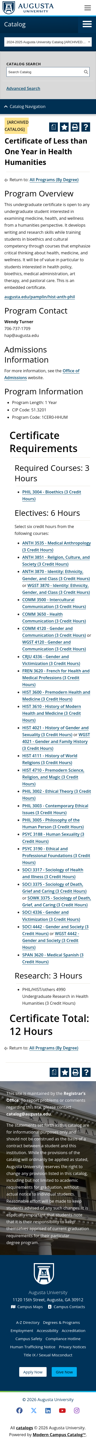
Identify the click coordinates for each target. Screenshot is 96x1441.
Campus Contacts (66, 1306)
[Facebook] (19, 1410)
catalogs (24, 1428)
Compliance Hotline (63, 1338)
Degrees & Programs (61, 1322)
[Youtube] (62, 1410)
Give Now (64, 1371)
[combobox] (48, 42)
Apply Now (32, 1371)
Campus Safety (28, 1338)
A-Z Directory (27, 1322)
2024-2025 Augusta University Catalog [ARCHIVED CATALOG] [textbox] (47, 42)
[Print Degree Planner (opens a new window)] (53, 127)
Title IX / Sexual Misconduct (48, 1354)
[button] (87, 24)
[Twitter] (33, 1410)
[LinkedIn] (48, 1410)
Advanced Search (23, 88)
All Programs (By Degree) (54, 179)
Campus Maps (27, 1306)
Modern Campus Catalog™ (59, 1434)
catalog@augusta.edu (28, 1114)
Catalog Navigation (28, 106)
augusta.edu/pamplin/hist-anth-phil (39, 297)
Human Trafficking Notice (32, 1346)
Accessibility (47, 1330)
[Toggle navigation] (87, 7)
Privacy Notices (72, 1346)
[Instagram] (76, 1410)
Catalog (15, 24)
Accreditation (73, 1330)
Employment (21, 1330)
